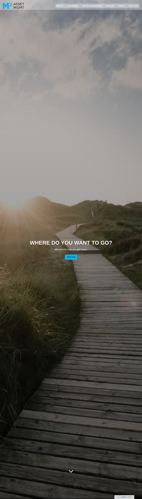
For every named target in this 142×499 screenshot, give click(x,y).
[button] (59, 4)
